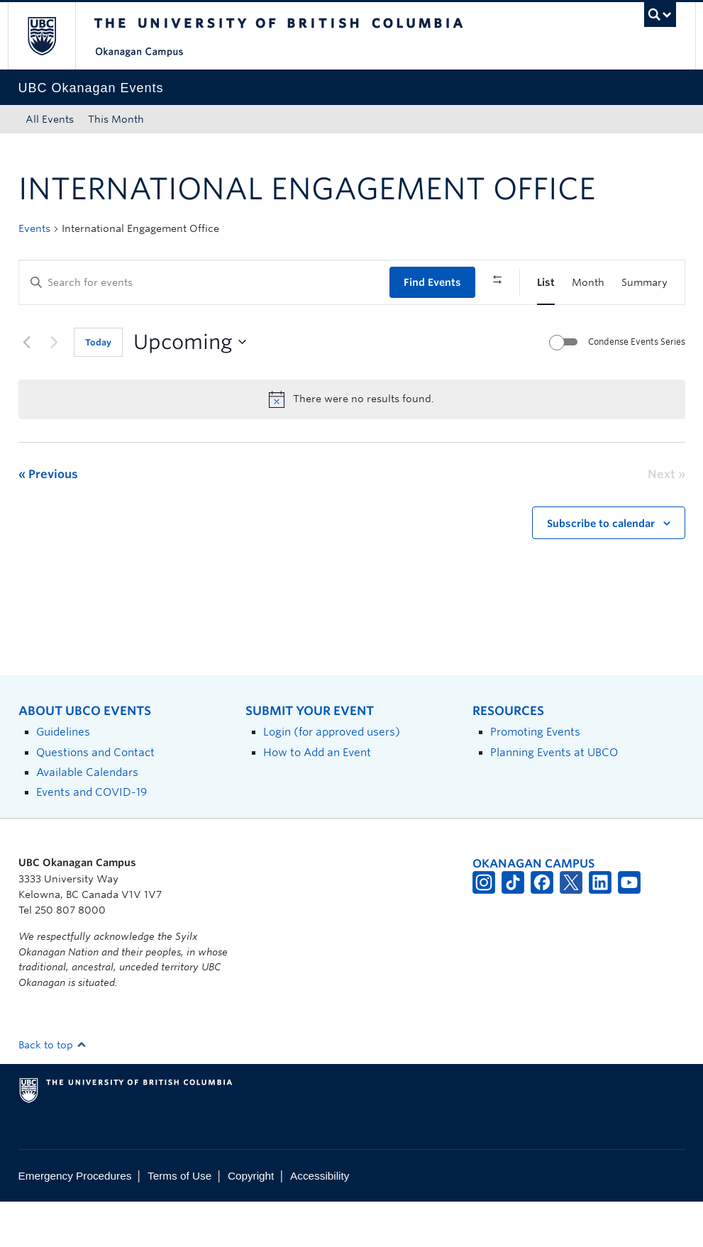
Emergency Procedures (75, 1222)
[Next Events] (54, 388)
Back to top (52, 1091)
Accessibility (319, 1222)
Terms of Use (179, 1222)
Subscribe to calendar (601, 569)
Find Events (432, 282)
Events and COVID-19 (91, 838)
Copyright (251, 1222)
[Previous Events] (26, 388)
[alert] (351, 445)
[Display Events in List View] (546, 282)
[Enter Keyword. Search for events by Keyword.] (204, 282)
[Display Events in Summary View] (644, 282)
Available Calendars (87, 818)
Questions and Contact (95, 798)
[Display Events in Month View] (588, 282)
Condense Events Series (636, 387)
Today (98, 388)
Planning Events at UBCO (554, 798)
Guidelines (63, 778)
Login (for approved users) (331, 778)
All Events (50, 119)
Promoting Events (535, 778)
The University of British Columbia (52, 36)
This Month (116, 119)
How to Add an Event (317, 798)
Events (34, 228)
